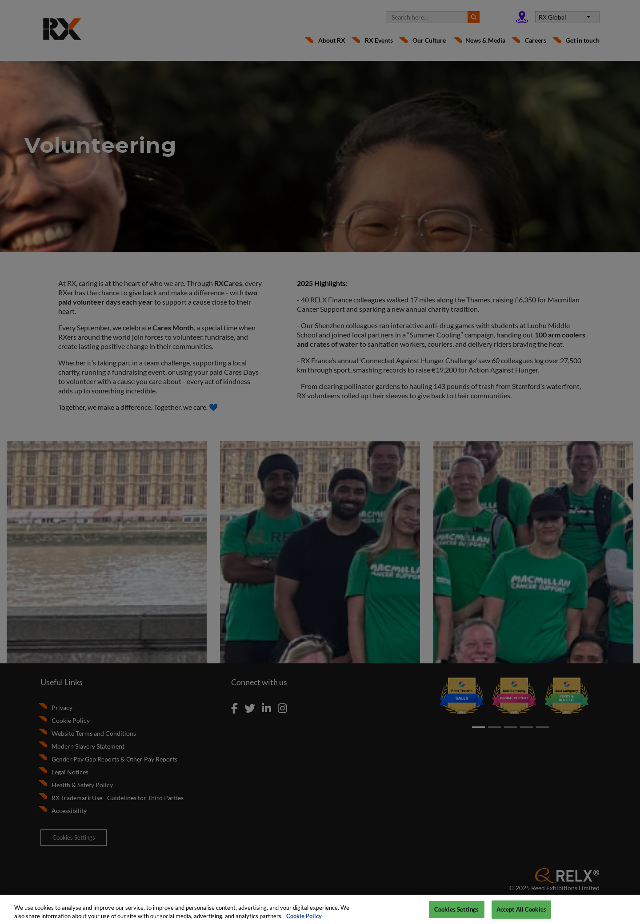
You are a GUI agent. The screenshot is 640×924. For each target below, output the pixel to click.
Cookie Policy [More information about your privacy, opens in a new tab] (304, 920)
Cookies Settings (456, 912)
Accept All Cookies (521, 912)
